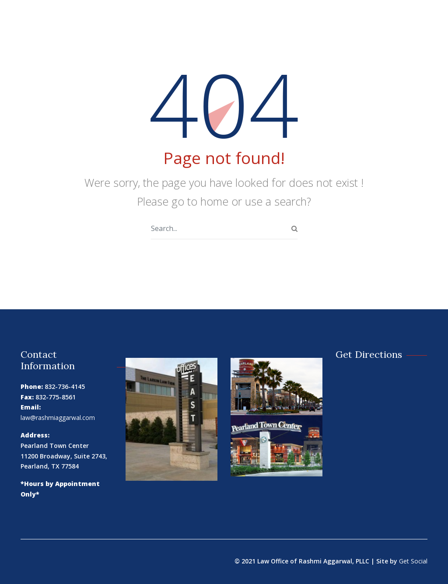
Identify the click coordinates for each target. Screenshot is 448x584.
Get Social (413, 561)
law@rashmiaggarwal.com (58, 417)
